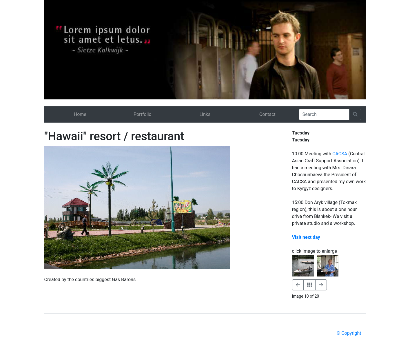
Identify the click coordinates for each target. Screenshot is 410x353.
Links (204, 114)
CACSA (339, 154)
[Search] (324, 114)
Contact (267, 114)
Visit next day (306, 237)
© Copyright (349, 333)
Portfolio (143, 114)
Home (80, 114)
